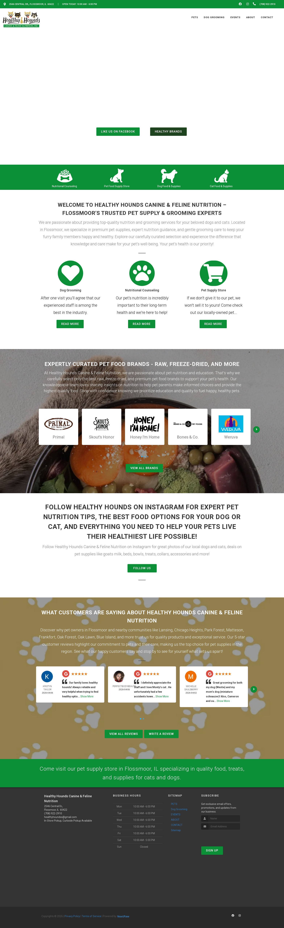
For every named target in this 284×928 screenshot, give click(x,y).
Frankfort (47, 637)
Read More (70, 324)
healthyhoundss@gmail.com (60, 817)
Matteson (234, 630)
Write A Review (161, 734)
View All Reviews (123, 734)
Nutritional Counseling (64, 186)
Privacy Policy (72, 916)
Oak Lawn (86, 637)
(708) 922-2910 (142, 115)
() (156, 124)
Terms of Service (91, 916)
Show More (86, 696)
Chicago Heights (188, 630)
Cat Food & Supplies (221, 186)
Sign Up (212, 850)
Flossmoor (98, 630)
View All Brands (144, 468)
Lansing (166, 630)
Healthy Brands (168, 131)
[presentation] (220, 836)
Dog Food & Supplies (169, 186)
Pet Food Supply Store (117, 186)
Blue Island (106, 637)
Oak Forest (66, 637)
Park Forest (214, 630)
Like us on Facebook (118, 131)
